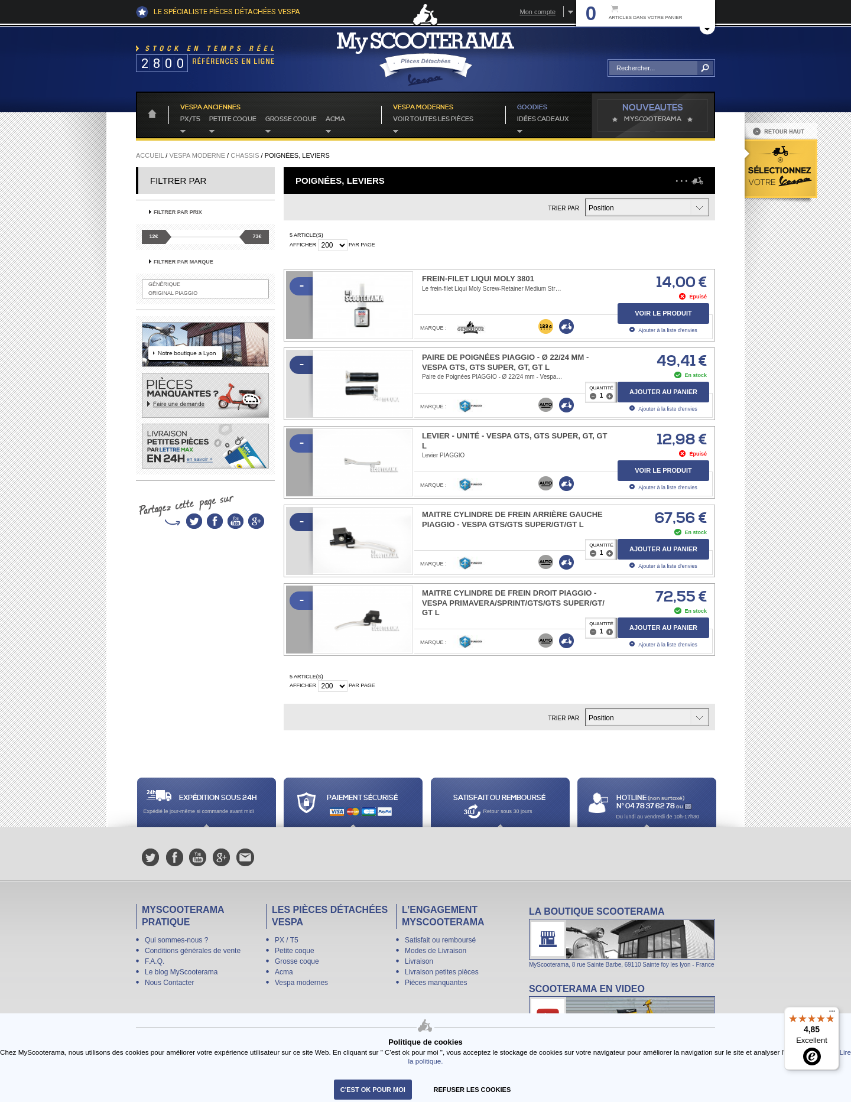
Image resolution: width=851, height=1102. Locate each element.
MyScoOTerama (652, 119)
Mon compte (537, 11)
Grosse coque (291, 119)
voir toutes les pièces (433, 119)
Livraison (419, 961)
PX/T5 (190, 119)
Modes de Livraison (435, 951)
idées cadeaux (543, 119)
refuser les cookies (472, 1089)
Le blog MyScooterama (181, 972)
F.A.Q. (154, 961)
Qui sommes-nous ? (176, 940)
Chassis (244, 155)
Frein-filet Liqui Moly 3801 (478, 278)
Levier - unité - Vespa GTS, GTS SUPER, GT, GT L (514, 440)
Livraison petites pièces (442, 972)
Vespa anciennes (210, 107)
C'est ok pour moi (372, 1089)
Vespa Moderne (197, 155)
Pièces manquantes (436, 983)
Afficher (303, 245)
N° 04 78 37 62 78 (646, 806)
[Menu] (832, 1014)
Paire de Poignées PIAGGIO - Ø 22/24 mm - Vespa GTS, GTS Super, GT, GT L (505, 362)
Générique (164, 284)
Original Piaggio (172, 293)
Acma (335, 119)
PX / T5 (286, 940)
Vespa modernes (301, 983)
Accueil (150, 155)
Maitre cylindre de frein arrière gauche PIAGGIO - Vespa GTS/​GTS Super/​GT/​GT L (512, 519)
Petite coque (232, 119)
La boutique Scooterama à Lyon (622, 937)
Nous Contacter (169, 983)
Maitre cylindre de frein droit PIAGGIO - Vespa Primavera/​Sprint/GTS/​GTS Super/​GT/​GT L (513, 603)
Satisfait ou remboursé (440, 940)
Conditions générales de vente (193, 951)
